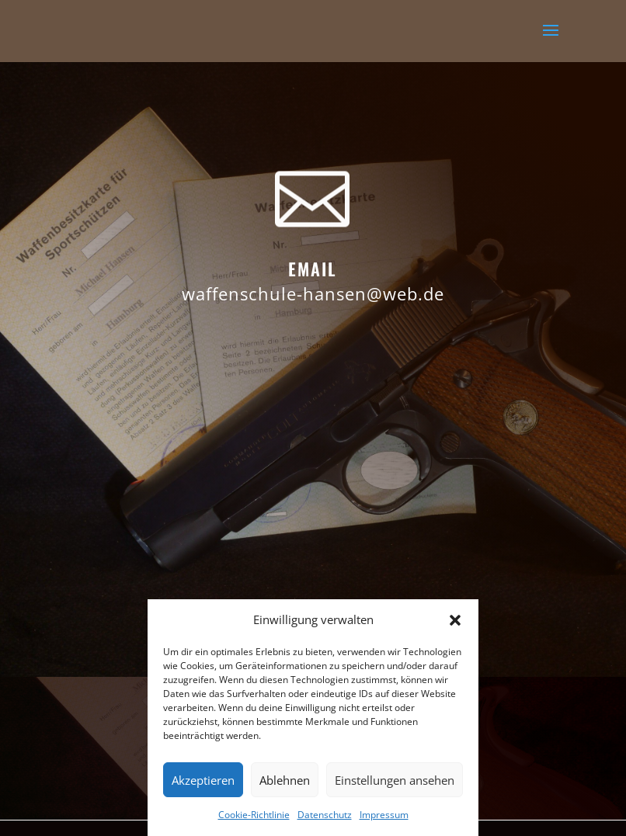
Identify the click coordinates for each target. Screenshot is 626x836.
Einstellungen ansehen (394, 780)
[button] (455, 620)
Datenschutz (324, 814)
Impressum (384, 814)
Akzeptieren (203, 780)
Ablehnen (284, 780)
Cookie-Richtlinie (254, 814)
